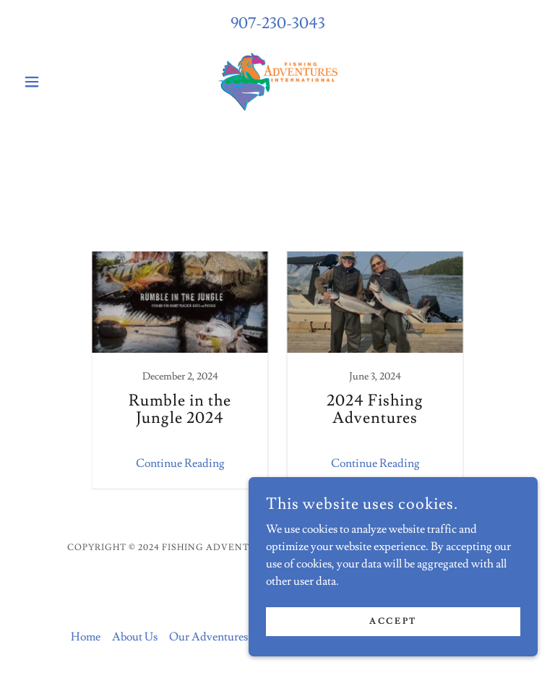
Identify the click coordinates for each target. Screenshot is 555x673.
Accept (392, 621)
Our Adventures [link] (208, 637)
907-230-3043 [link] (278, 23)
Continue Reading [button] (180, 463)
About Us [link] (135, 637)
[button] (56, 81)
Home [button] (85, 637)
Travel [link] (308, 232)
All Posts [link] (253, 232)
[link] (277, 82)
